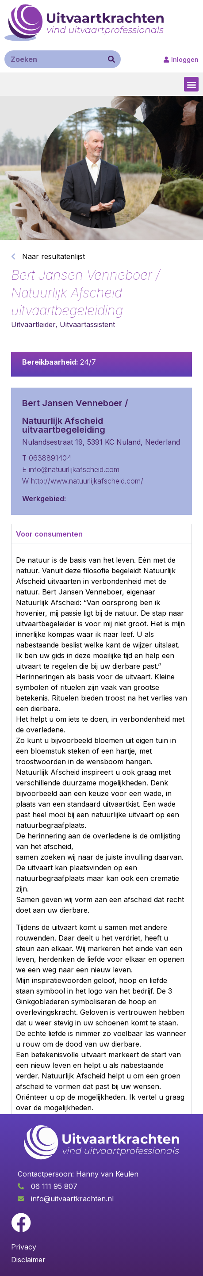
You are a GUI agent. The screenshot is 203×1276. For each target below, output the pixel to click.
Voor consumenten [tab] (49, 533)
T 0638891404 (46, 457)
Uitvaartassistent (87, 324)
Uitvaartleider (33, 324)
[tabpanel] (101, 834)
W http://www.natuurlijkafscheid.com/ (82, 480)
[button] (191, 84)
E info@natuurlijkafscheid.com (70, 469)
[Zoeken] (111, 59)
